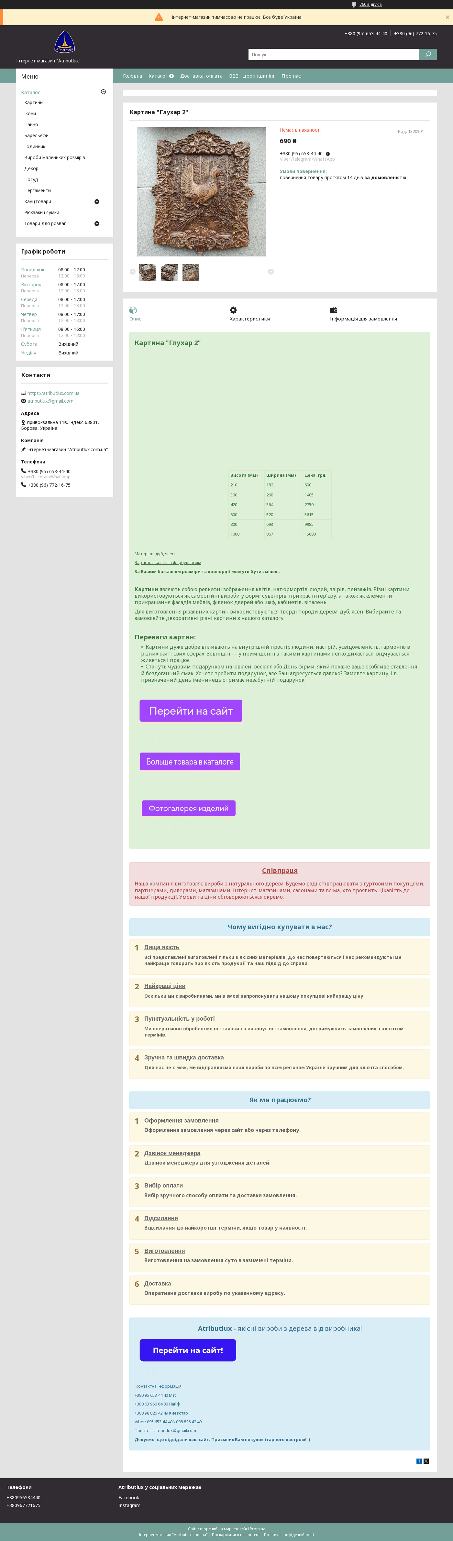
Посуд (31, 179)
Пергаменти (37, 190)
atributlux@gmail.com (50, 401)
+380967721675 (23, 1505)
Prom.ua (257, 1529)
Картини (33, 102)
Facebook (128, 1497)
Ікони (30, 113)
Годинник (34, 146)
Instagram (129, 1505)
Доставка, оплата (201, 75)
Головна (132, 75)
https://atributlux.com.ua (54, 393)
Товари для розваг (45, 223)
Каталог (158, 75)
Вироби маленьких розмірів (54, 157)
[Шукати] (428, 54)
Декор (31, 168)
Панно (31, 124)
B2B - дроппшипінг (252, 75)
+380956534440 (23, 1497)
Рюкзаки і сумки (41, 212)
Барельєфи (36, 135)
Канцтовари (37, 201)
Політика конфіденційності (289, 1534)
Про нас (291, 75)
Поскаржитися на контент (236, 1534)
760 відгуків (370, 4)
